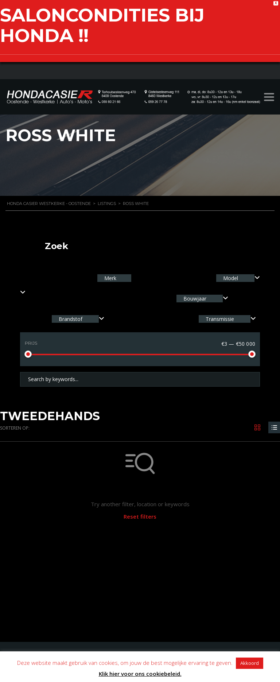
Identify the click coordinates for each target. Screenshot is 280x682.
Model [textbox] (231, 278)
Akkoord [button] (249, 663)
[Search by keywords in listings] (140, 379)
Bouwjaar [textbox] (195, 298)
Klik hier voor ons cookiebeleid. (140, 673)
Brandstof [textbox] (70, 318)
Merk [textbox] (109, 278)
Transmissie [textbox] (220, 318)
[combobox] (238, 278)
